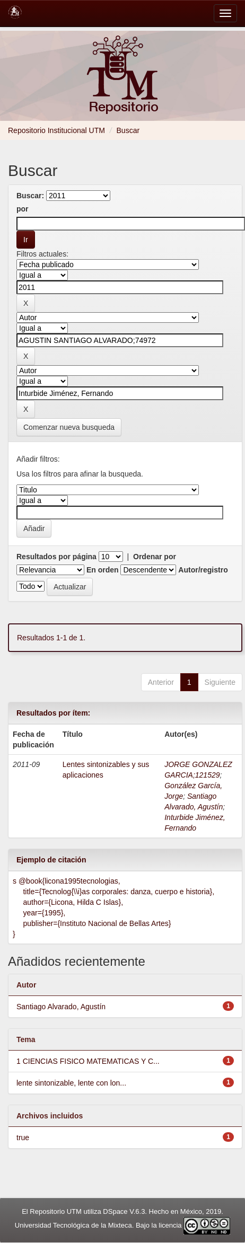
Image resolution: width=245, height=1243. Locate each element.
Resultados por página (56, 556)
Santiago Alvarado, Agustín (61, 1006)
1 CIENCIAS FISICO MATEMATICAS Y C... (88, 1061)
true (22, 1137)
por (22, 209)
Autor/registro (203, 570)
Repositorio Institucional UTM (56, 130)
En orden (102, 570)
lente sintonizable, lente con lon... (71, 1083)
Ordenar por (154, 556)
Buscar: (30, 195)
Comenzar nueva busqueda (69, 427)
